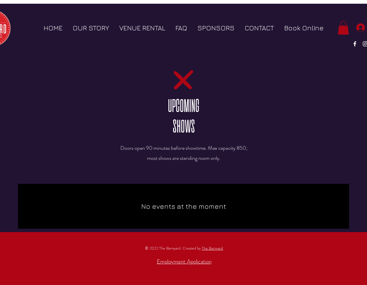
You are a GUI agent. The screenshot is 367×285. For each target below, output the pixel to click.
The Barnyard (212, 248)
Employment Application (184, 261)
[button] (343, 28)
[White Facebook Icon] (354, 43)
